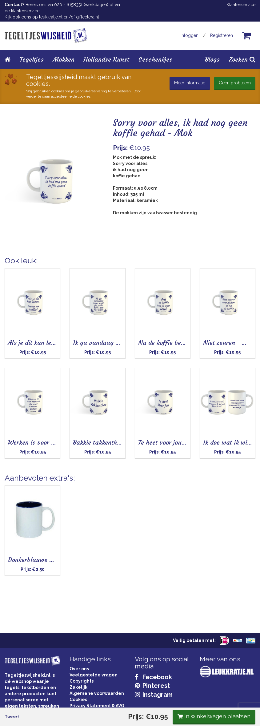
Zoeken (242, 59)
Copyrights (82, 681)
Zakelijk (78, 687)
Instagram (154, 694)
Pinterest (152, 685)
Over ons (79, 668)
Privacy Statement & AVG (97, 705)
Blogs (212, 59)
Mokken (63, 59)
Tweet (16, 266)
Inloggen (189, 35)
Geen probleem (235, 82)
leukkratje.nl (50, 16)
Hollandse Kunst (106, 59)
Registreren (221, 35)
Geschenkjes (155, 59)
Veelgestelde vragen (94, 674)
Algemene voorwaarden (97, 693)
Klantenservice (240, 4)
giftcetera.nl (87, 16)
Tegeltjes (32, 59)
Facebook (153, 677)
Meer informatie (189, 82)
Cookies (78, 699)
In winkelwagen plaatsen (209, 266)
